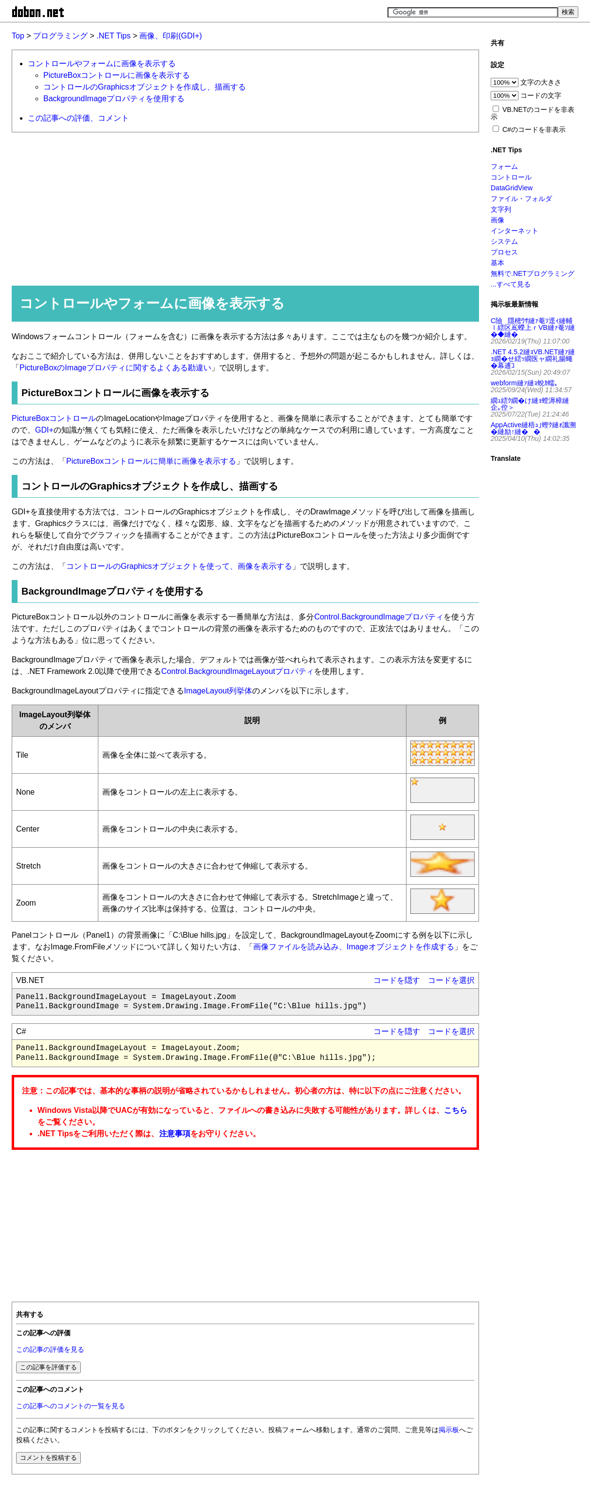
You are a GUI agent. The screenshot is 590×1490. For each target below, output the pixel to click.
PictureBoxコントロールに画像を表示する (116, 75)
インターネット (514, 231)
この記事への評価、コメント (78, 118)
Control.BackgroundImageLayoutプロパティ (237, 671)
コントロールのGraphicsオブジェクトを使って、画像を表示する (179, 566)
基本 (497, 263)
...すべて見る (511, 284)
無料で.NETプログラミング (532, 273)
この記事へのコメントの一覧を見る (70, 1406)
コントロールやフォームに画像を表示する (102, 63)
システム (504, 241)
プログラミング (60, 36)
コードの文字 (540, 95)
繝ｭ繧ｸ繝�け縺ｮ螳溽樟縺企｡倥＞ (530, 404)
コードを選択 (451, 980)
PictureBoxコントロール (54, 418)
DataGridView (512, 188)
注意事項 (174, 1133)
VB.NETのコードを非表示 (532, 113)
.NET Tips (113, 36)
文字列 (501, 209)
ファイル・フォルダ (521, 198)
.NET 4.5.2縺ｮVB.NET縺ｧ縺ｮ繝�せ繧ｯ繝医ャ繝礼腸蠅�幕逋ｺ (533, 358)
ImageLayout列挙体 (218, 691)
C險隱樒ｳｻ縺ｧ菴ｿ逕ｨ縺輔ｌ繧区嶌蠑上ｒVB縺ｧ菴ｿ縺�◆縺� (533, 327)
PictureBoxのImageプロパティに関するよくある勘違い (115, 367)
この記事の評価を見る (50, 1349)
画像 (497, 220)
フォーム (504, 166)
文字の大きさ (540, 82)
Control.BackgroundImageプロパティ (378, 617)
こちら (455, 1110)
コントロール (511, 177)
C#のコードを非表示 (534, 129)
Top (18, 36)
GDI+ (44, 430)
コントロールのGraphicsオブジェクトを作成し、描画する (144, 87)
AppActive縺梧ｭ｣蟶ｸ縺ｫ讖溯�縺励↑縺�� (533, 428)
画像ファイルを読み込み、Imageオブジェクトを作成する (353, 947)
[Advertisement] (241, 208)
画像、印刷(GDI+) (170, 36)
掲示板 (449, 1430)
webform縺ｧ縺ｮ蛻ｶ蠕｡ (524, 383)
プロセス (504, 252)
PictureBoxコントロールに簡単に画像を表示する (151, 461)
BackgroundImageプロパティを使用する (113, 98)
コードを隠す (396, 980)
